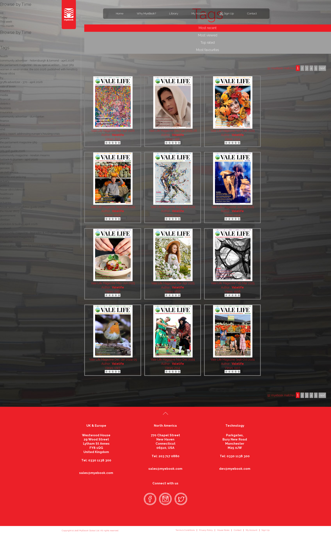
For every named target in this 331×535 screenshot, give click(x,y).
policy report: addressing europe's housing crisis (30, 133)
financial (5, 99)
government (7, 215)
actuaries (5, 202)
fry (1, 77)
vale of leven (8, 86)
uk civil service (9, 172)
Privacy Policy (206, 530)
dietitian (5, 219)
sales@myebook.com (96, 473)
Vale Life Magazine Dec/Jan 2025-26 (173, 130)
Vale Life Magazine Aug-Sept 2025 (173, 207)
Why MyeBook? (146, 13)
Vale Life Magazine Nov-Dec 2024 (173, 359)
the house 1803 (9, 211)
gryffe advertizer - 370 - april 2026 (21, 82)
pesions (4, 138)
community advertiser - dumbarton (22, 116)
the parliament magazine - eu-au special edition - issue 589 (37, 65)
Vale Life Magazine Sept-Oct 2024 (233, 359)
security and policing (13, 176)
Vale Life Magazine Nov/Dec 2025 (233, 130)
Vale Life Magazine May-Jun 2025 (113, 283)
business (5, 108)
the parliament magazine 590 (18, 236)
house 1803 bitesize (12, 189)
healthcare (6, 194)
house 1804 (7, 73)
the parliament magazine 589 (18, 142)
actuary (4, 181)
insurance (6, 112)
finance (4, 120)
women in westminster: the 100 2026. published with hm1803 (38, 69)
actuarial (5, 146)
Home (119, 13)
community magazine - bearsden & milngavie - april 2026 (36, 232)
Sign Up (229, 13)
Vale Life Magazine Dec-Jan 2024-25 (113, 359)
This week (6, 21)
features (5, 125)
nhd (2, 129)
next (322, 395)
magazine (6, 241)
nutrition (5, 198)
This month (7, 26)
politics (4, 185)
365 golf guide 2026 (12, 150)
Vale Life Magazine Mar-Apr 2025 (172, 283)
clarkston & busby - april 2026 (18, 224)
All (2, 41)
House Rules (223, 530)
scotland (5, 228)
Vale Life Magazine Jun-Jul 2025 (233, 207)
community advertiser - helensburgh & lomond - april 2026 (37, 60)
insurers (5, 90)
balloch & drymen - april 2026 (19, 159)
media (4, 95)
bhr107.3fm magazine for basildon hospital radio (30, 245)
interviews (6, 163)
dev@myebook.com (234, 469)
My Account (199, 13)
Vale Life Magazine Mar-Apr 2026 (113, 130)
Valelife (118, 135)
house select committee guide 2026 (22, 207)
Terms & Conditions (185, 530)
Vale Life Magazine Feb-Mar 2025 (232, 283)
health (4, 56)
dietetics (5, 103)
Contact (252, 13)
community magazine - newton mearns (25, 155)
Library (173, 13)
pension (5, 168)
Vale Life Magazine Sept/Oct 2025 (113, 207)
